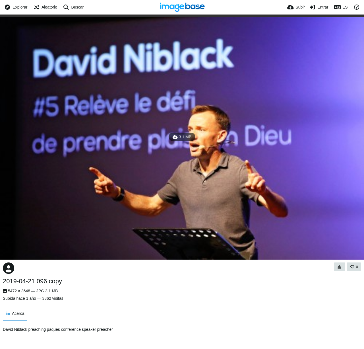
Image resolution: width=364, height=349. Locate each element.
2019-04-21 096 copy (32, 281)
